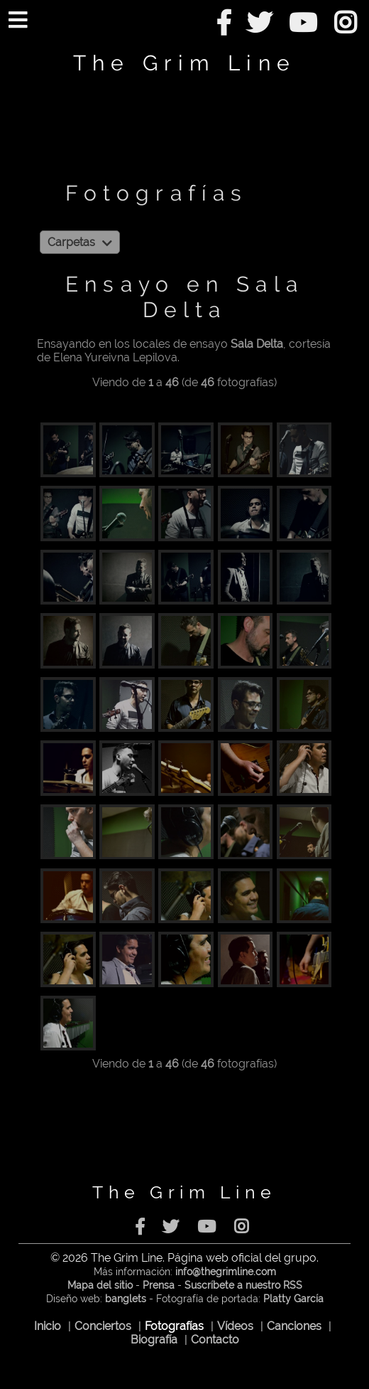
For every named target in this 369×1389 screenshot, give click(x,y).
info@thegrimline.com (225, 1271)
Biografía (154, 1339)
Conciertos (103, 1326)
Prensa (159, 1285)
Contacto (215, 1339)
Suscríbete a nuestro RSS (243, 1285)
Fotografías (174, 1326)
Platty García (293, 1298)
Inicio (47, 1326)
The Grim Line (184, 62)
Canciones (294, 1326)
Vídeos (235, 1326)
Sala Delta (257, 344)
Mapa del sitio (100, 1285)
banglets (125, 1298)
